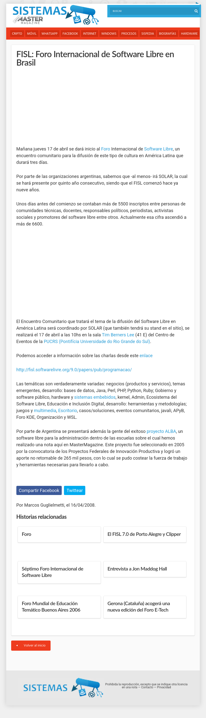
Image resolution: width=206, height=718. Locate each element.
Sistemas (55, 15)
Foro (105, 148)
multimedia (45, 410)
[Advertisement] (53, 106)
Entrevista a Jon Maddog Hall (137, 569)
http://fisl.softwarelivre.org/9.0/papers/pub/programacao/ (74, 369)
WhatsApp (50, 33)
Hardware (191, 33)
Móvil (32, 33)
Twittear (74, 490)
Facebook (71, 33)
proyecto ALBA (161, 431)
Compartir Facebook (39, 490)
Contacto (147, 687)
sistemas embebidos (95, 397)
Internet (90, 33)
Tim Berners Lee (118, 334)
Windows (110, 33)
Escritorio (67, 410)
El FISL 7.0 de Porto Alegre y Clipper (144, 534)
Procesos (129, 33)
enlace (146, 355)
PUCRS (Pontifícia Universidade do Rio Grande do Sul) (97, 341)
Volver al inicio (31, 646)
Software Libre (158, 148)
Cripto (17, 33)
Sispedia (149, 33)
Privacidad (164, 687)
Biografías (169, 33)
